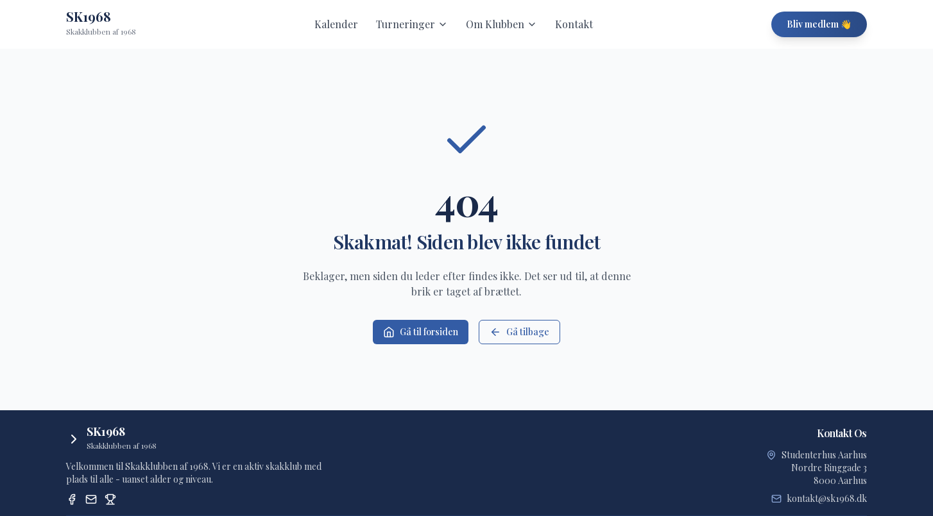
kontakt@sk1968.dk (827, 498)
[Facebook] (72, 499)
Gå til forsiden (420, 332)
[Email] (91, 499)
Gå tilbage (519, 332)
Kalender (336, 24)
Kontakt (574, 24)
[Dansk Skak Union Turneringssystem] (110, 499)
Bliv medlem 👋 (819, 24)
